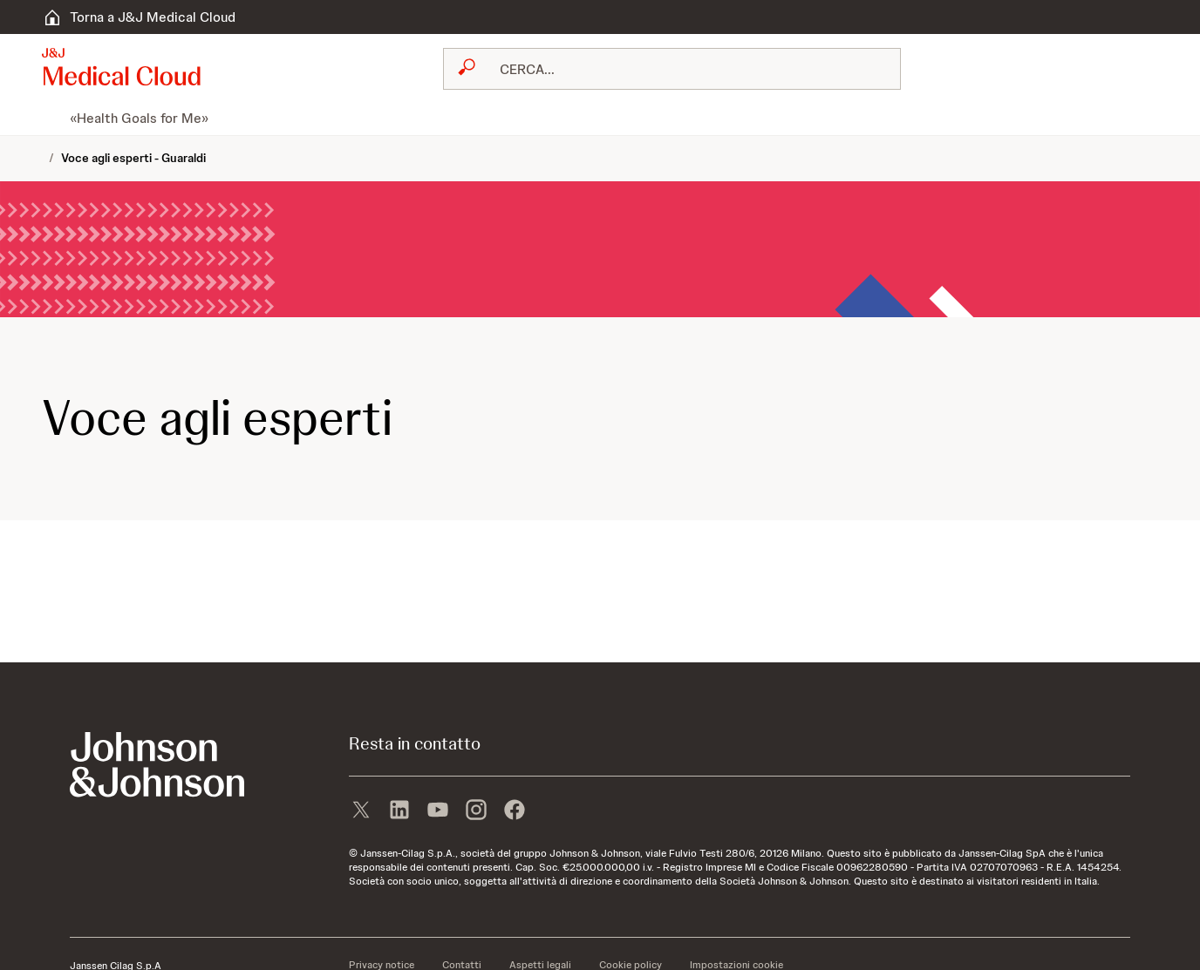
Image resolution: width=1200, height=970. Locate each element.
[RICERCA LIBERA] (682, 69)
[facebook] (514, 811)
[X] (361, 811)
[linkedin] (399, 811)
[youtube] (438, 811)
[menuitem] (49, 117)
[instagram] (476, 811)
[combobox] (672, 69)
